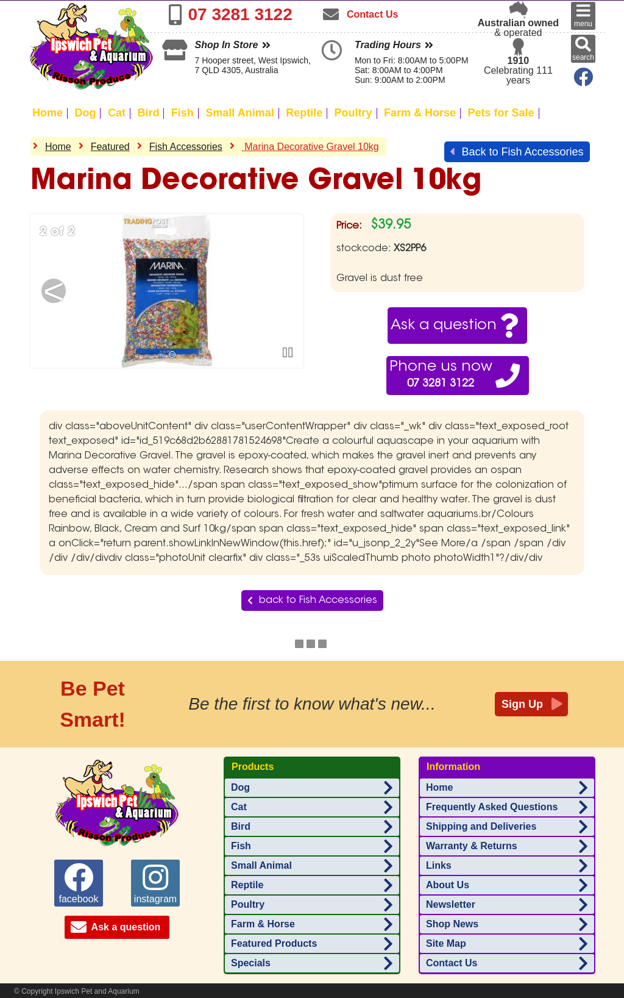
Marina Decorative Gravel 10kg (310, 146)
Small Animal (239, 113)
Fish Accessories (185, 146)
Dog (85, 113)
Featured (110, 146)
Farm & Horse (420, 113)
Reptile (304, 113)
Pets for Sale (501, 113)
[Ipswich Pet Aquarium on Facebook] (580, 81)
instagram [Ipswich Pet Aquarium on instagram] (155, 883)
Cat (117, 113)
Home (47, 113)
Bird (148, 113)
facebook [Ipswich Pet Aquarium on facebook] (79, 883)
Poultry (353, 113)
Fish (182, 113)
